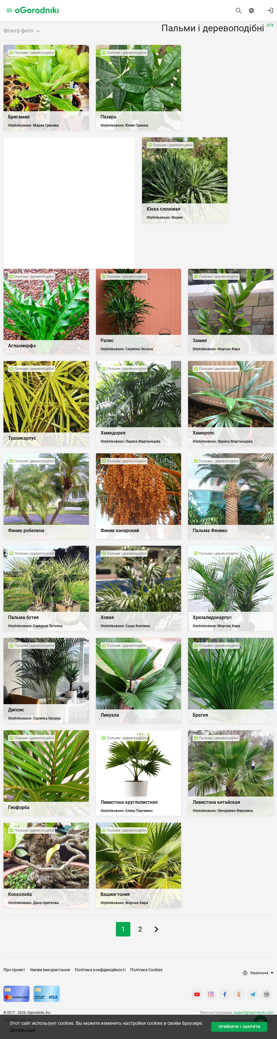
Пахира (108, 117)
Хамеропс (203, 433)
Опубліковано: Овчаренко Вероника (223, 811)
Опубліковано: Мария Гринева (33, 125)
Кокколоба (20, 894)
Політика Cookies (146, 969)
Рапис (107, 340)
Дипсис (16, 710)
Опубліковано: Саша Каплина (125, 626)
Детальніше (22, 1030)
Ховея (107, 617)
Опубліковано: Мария (165, 218)
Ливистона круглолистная (129, 802)
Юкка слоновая (164, 209)
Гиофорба (19, 807)
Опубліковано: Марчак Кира (216, 349)
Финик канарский (120, 530)
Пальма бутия (23, 617)
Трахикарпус (22, 438)
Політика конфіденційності (100, 969)
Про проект (14, 969)
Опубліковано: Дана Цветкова (33, 903)
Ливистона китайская (216, 802)
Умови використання (50, 969)
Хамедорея (113, 433)
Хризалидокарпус (212, 617)
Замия (200, 340)
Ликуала (110, 715)
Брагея (200, 715)
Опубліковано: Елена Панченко (127, 811)
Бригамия (19, 117)
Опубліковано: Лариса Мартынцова (131, 441)
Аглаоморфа (22, 345)
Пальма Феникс (210, 530)
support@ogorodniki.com (254, 1013)
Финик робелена (26, 530)
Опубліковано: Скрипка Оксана (127, 349)
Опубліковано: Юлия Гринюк (124, 125)
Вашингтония (115, 894)
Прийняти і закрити (239, 1027)
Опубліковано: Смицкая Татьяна (35, 626)
